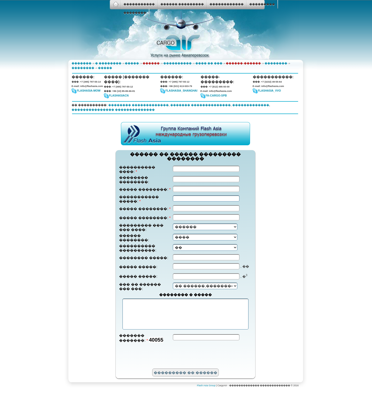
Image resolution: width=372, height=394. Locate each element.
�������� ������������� (138, 105)
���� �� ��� (208, 63)
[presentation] (158, 362)
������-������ (243, 63)
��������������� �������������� (113, 109)
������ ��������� (182, 4)
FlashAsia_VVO (269, 90)
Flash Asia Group (206, 391)
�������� (134, 12)
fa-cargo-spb (216, 95)
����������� (139, 4)
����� (132, 63)
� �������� (108, 63)
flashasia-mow (88, 90)
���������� (177, 63)
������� (81, 63)
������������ (227, 4)
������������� (250, 105)
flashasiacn (119, 95)
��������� (262, 4)
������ (151, 63)
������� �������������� (200, 105)
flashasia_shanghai (181, 90)
